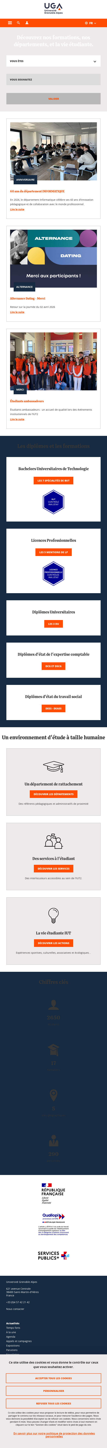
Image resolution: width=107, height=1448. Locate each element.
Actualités (12, 1323)
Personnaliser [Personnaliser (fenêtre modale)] (53, 1391)
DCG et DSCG (53, 666)
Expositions (13, 1345)
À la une (11, 1332)
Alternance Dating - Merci (27, 298)
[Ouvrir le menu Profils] (27, 23)
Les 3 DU (53, 624)
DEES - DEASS (53, 708)
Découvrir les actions (53, 943)
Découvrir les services (53, 868)
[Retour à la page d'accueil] (53, 9)
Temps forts (13, 1327)
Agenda (10, 1336)
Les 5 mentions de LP (53, 552)
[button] (18, 23)
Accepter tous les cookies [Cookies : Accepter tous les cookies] (53, 1378)
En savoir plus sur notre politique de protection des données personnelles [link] (54, 1435)
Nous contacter (15, 1309)
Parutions (12, 1350)
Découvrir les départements (54, 794)
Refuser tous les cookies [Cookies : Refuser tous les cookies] (53, 1403)
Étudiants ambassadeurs (27, 401)
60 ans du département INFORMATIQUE (37, 191)
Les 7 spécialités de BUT (53, 480)
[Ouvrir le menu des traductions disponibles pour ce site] (92, 23)
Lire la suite (17, 209)
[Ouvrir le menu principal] (10, 23)
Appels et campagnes (19, 1341)
